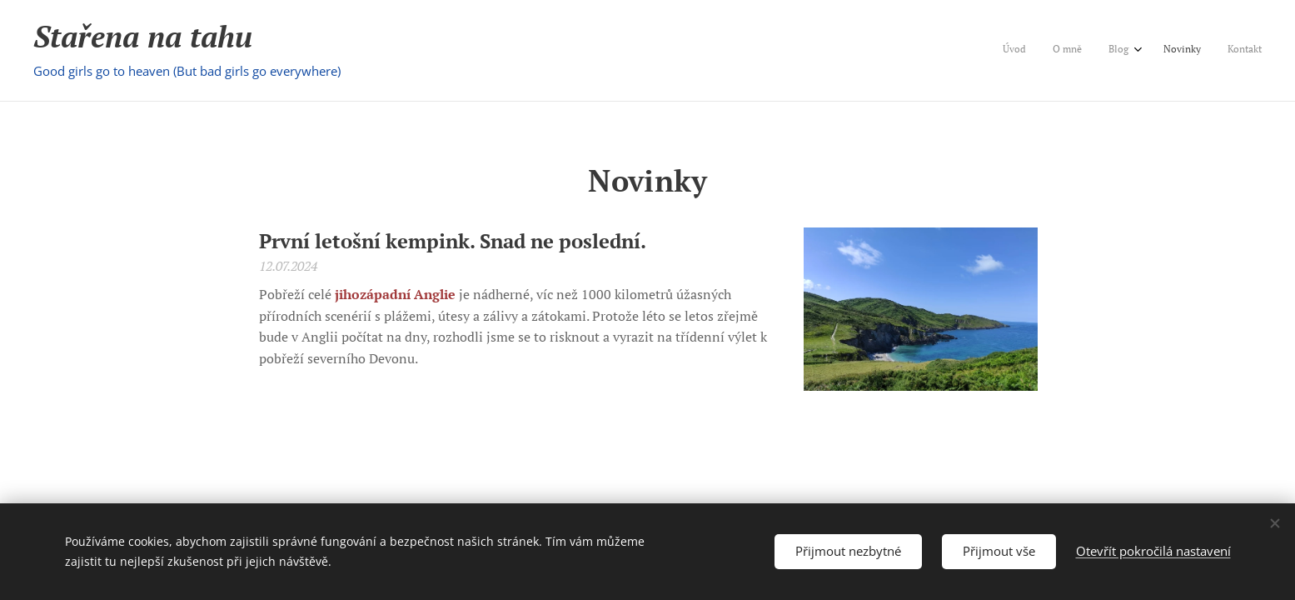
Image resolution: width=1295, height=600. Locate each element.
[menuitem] (1151, 51)
